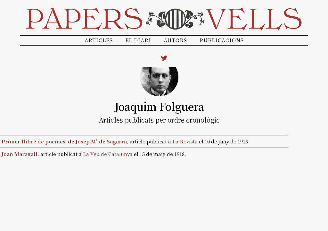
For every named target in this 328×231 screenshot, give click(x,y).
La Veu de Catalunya (108, 153)
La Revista (185, 141)
